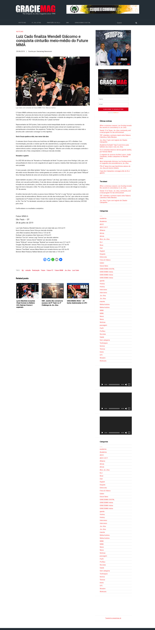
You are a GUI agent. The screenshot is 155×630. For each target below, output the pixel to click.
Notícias (22, 22)
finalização (36, 270)
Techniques (104, 343)
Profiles (102, 331)
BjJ (23, 270)
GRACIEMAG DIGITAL (83, 22)
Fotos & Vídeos (105, 260)
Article (102, 233)
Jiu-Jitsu (68, 270)
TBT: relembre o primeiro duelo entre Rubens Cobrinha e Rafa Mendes (115, 136)
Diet (101, 248)
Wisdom (102, 358)
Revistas (103, 334)
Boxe (101, 245)
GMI (67, 22)
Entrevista (103, 257)
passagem (103, 325)
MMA (101, 310)
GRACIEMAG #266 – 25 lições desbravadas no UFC (77, 302)
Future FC (50, 270)
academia (103, 218)
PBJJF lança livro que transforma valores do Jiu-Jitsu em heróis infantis (115, 167)
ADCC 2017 (104, 227)
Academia (103, 221)
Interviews (103, 290)
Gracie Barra (104, 266)
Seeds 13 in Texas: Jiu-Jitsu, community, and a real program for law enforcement (115, 131)
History (102, 284)
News (102, 316)
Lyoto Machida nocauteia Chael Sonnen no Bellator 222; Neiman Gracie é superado (25, 304)
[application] (116, 377)
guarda (102, 281)
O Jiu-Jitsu (36, 22)
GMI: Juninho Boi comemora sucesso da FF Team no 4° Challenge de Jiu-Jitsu (52, 303)
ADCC (102, 224)
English (102, 251)
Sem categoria (105, 340)
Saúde (102, 337)
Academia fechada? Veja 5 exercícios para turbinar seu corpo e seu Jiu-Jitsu (114, 146)
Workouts (103, 361)
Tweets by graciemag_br (113, 618)
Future (43, 270)
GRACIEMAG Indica (106, 272)
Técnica (102, 349)
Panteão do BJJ (53, 22)
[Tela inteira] (129, 385)
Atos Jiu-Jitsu (105, 239)
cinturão (28, 270)
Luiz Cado (75, 270)
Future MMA (59, 270)
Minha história (104, 304)
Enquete (102, 254)
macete (102, 301)
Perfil (101, 328)
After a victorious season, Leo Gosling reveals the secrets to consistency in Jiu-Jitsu (116, 126)
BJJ (101, 242)
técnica (102, 346)
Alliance (102, 230)
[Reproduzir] (102, 385)
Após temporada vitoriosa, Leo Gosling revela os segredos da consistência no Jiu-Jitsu (115, 162)
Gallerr (102, 263)
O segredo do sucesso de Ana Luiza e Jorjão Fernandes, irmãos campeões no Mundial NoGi (115, 156)
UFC (101, 355)
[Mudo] (126, 385)
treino (102, 352)
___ (101, 215)
